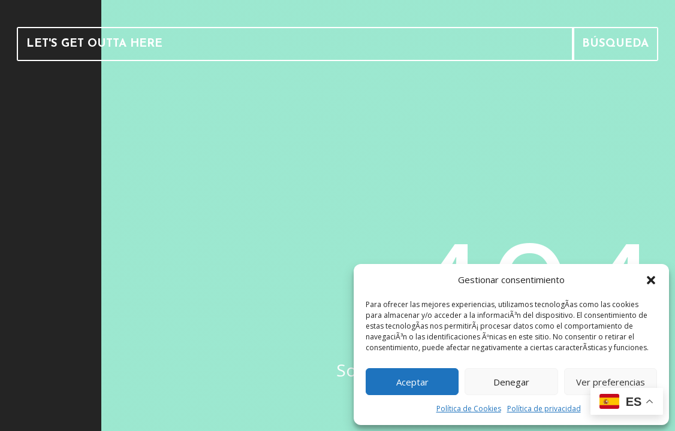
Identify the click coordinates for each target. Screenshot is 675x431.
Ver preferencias (610, 382)
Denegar (511, 382)
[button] (651, 280)
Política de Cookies (468, 408)
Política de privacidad (544, 408)
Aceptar (412, 382)
